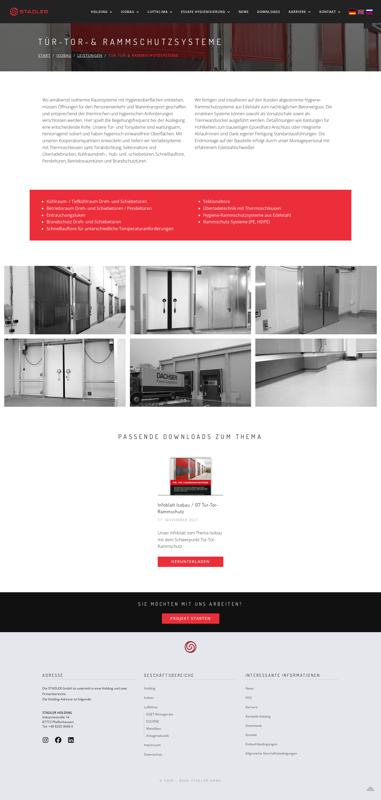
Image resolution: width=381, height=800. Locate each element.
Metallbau (153, 728)
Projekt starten (190, 618)
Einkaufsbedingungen (261, 744)
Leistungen (89, 55)
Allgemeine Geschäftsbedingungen (271, 753)
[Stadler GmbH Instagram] (45, 740)
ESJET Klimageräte (159, 714)
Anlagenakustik (157, 735)
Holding (101, 12)
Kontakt (330, 12)
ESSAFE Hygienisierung (205, 12)
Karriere (300, 12)
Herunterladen (190, 561)
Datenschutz (153, 754)
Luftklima (160, 12)
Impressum (152, 745)
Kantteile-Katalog (258, 716)
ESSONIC (153, 721)
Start (44, 55)
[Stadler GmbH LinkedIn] (71, 740)
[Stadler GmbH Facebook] (58, 740)
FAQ (249, 697)
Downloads (268, 12)
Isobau (130, 12)
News (244, 12)
